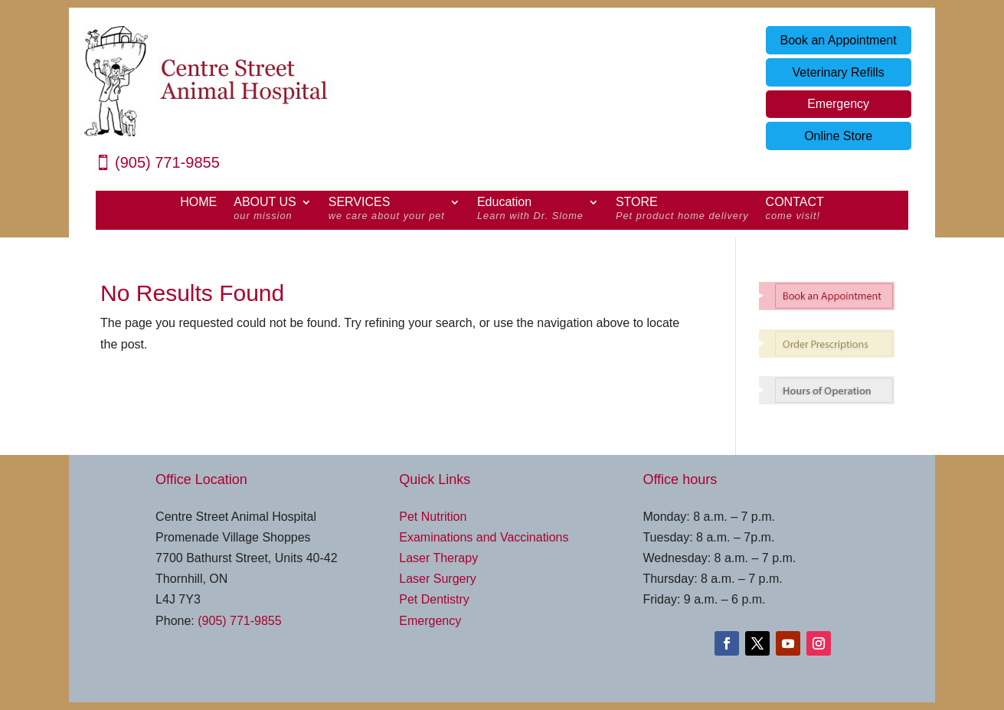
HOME (198, 202)
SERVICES (387, 210)
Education (530, 210)
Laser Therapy (438, 557)
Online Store (838, 135)
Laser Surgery (437, 578)
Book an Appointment (838, 40)
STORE (682, 210)
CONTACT (795, 210)
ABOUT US (265, 210)
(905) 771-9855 (167, 162)
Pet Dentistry (434, 599)
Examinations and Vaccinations (483, 537)
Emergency (838, 103)
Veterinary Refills (839, 72)
